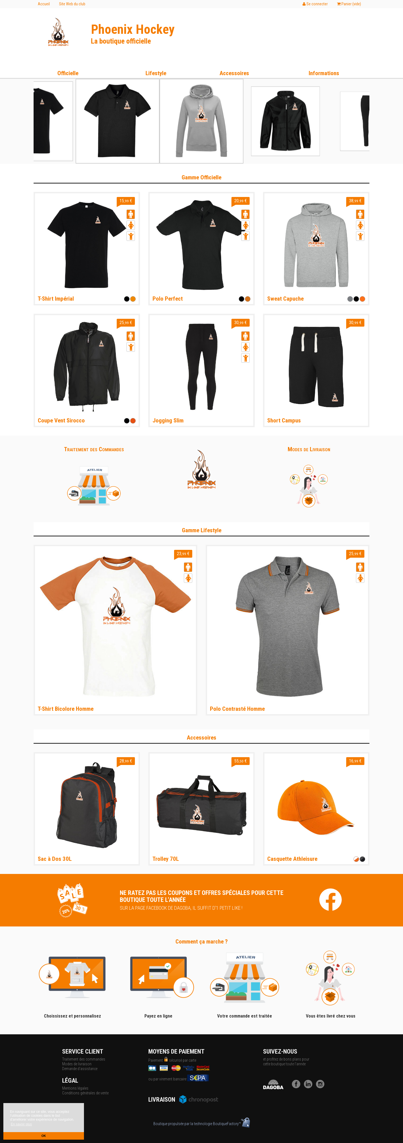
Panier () (349, 4)
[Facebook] (297, 1087)
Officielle (67, 73)
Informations (324, 73)
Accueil (44, 4)
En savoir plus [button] (21, 1124)
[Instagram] (321, 1087)
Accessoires (234, 73)
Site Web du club (72, 4)
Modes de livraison (77, 1064)
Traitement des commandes (83, 1059)
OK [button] (43, 1135)
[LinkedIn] (309, 1087)
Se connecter (315, 4)
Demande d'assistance (79, 1068)
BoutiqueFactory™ (231, 1123)
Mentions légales (75, 1088)
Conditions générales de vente (85, 1093)
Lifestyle (156, 73)
